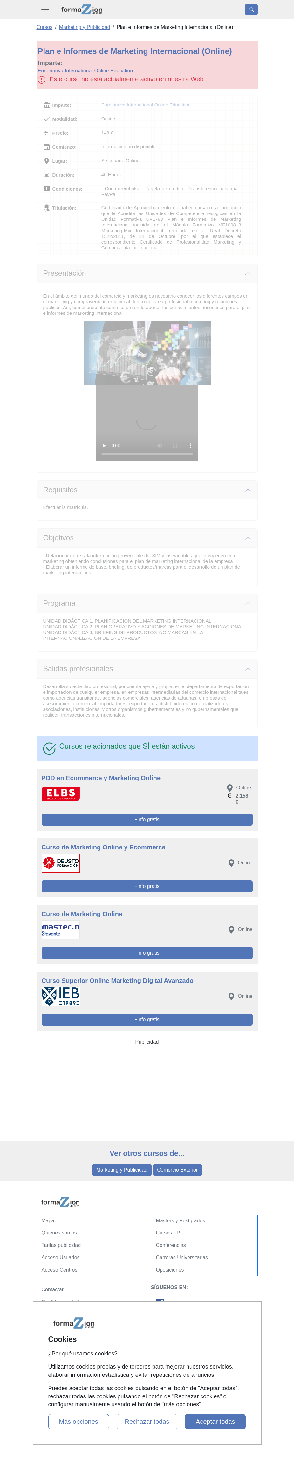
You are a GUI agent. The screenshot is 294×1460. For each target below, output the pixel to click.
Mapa (48, 1220)
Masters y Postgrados (180, 1220)
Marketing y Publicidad (121, 1170)
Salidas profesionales (78, 669)
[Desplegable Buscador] (251, 9)
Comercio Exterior (177, 1170)
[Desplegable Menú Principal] (45, 9)
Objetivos (58, 538)
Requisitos (60, 490)
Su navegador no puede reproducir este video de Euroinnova (147, 423)
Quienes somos (59, 1232)
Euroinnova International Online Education (85, 70)
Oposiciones (170, 1270)
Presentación (64, 273)
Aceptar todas (215, 1421)
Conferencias (171, 1245)
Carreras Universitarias (182, 1257)
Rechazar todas (147, 1421)
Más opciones (78, 1421)
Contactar (53, 1289)
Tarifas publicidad (61, 1245)
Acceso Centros (60, 1270)
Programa (59, 603)
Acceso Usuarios (61, 1257)
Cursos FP (168, 1232)
